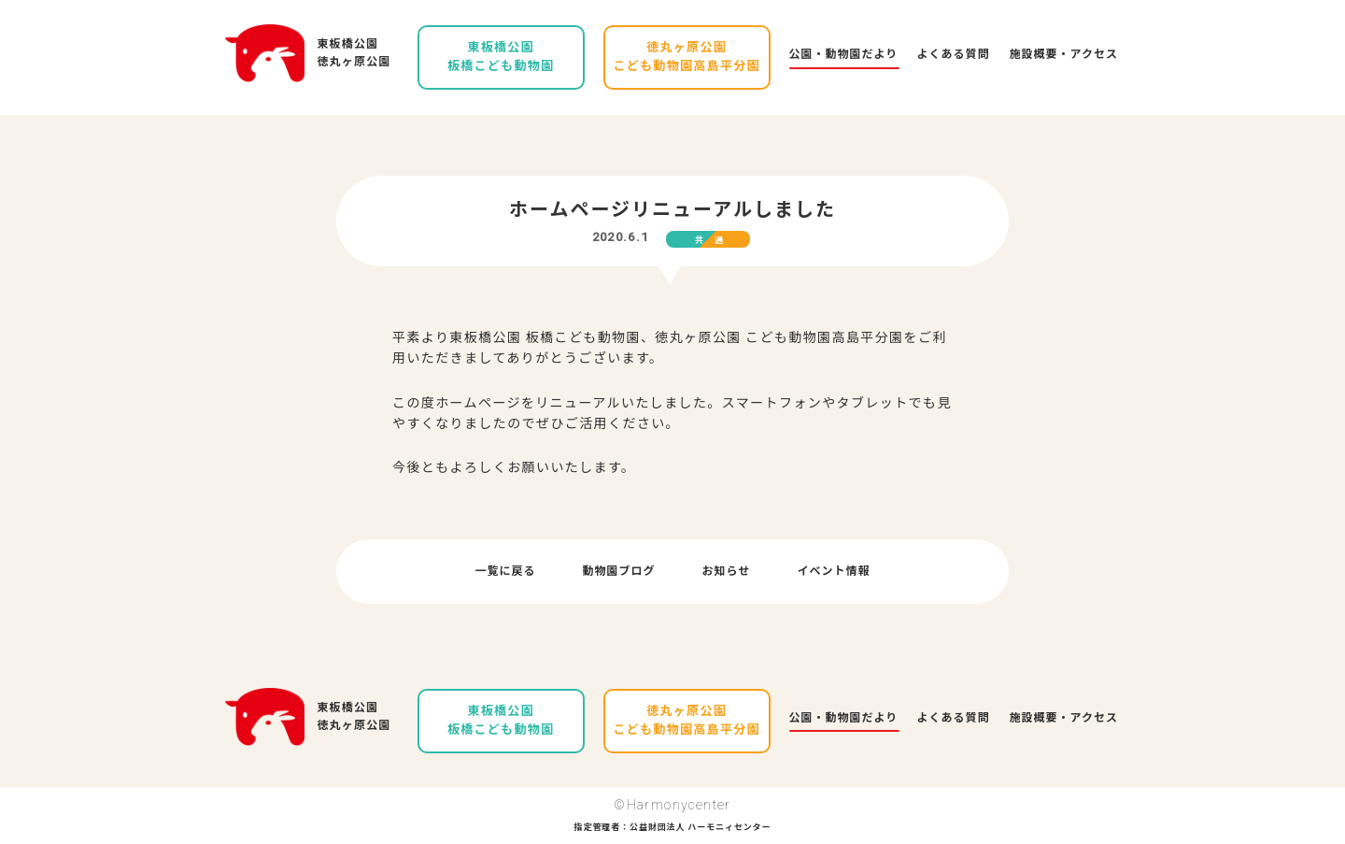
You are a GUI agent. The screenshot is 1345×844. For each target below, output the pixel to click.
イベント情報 (833, 571)
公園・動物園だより (844, 54)
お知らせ (726, 571)
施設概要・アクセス (1064, 54)
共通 (714, 240)
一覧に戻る (505, 571)
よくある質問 (953, 54)
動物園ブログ (619, 571)
